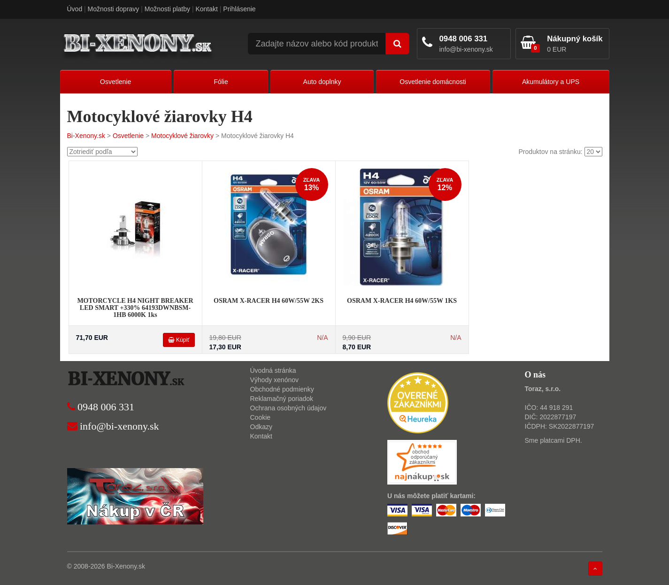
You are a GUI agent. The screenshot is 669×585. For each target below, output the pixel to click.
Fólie (221, 81)
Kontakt (206, 9)
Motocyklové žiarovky (182, 135)
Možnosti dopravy (113, 9)
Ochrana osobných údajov (288, 408)
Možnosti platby (167, 9)
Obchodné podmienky (282, 389)
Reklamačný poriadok (282, 398)
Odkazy (261, 427)
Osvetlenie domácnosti (433, 81)
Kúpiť (179, 340)
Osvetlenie (115, 81)
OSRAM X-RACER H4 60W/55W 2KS (268, 300)
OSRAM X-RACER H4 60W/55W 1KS (402, 300)
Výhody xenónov (274, 380)
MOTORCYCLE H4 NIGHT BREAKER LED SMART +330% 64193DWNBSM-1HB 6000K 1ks (135, 308)
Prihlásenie (239, 9)
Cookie (260, 417)
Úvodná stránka (273, 370)
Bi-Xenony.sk (86, 135)
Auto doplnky (322, 81)
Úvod (75, 9)
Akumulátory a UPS (550, 81)
